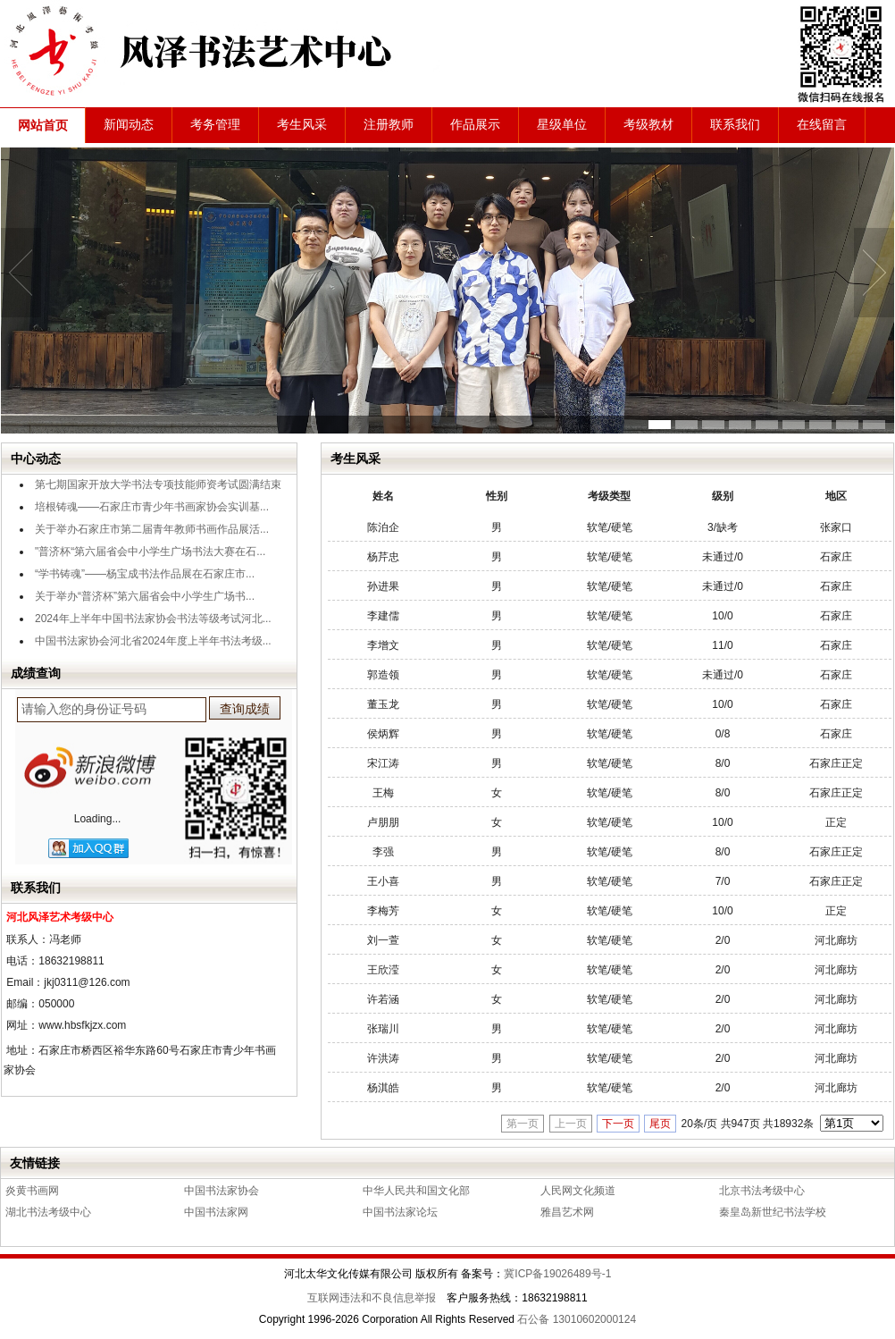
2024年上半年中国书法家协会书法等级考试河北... (153, 618)
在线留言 (822, 124)
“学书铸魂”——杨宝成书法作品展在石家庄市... (145, 574)
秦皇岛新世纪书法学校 (772, 1212)
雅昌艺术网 (567, 1212)
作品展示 (475, 124)
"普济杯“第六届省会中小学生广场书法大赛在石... (150, 551)
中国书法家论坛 (400, 1212)
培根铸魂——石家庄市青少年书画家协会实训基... (152, 507)
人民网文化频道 (577, 1190)
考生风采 (302, 124)
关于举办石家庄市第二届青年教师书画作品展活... (152, 529)
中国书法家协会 (221, 1190)
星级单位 (562, 124)
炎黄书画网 (32, 1190)
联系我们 (735, 124)
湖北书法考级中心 (48, 1212)
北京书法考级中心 (762, 1190)
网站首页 (43, 125)
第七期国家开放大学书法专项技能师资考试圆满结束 (158, 484)
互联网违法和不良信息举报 (371, 1298)
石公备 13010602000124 (576, 1319)
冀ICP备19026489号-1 (557, 1273)
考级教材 (648, 124)
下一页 (618, 1123)
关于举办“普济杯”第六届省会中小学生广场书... (145, 596)
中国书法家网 (216, 1212)
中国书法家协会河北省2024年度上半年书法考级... (153, 641)
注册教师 (389, 124)
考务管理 (215, 124)
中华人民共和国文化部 (416, 1190)
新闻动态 (129, 124)
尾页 (660, 1123)
